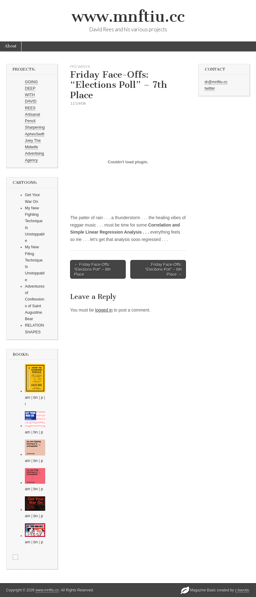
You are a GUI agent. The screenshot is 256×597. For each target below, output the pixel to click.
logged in (103, 310)
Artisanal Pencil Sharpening (35, 121)
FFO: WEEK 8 (80, 66)
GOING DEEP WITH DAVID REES (31, 95)
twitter (210, 88)
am (27, 397)
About (11, 46)
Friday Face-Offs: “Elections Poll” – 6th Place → (163, 269)
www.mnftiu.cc (128, 16)
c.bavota (242, 590)
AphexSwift (34, 134)
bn (35, 397)
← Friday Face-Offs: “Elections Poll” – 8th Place (92, 269)
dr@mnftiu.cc (216, 82)
